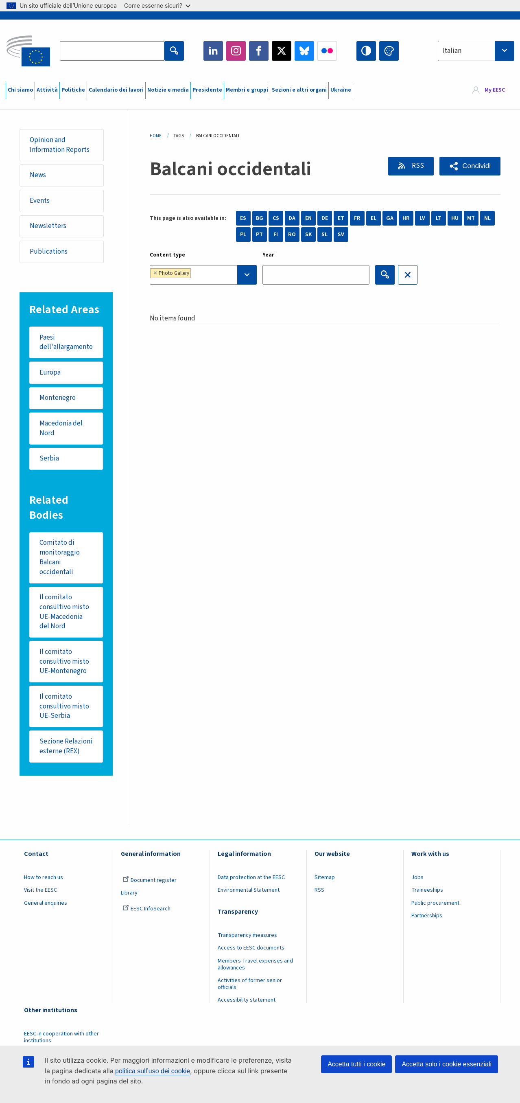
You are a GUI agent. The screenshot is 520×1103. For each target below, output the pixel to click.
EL (373, 218)
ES (243, 218)
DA (291, 218)
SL (324, 234)
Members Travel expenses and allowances (255, 964)
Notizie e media (168, 90)
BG (259, 218)
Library (129, 893)
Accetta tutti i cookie (356, 1064)
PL (243, 234)
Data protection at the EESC (251, 877)
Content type (167, 255)
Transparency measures (247, 935)
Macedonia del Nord (61, 428)
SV (341, 234)
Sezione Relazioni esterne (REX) (65, 746)
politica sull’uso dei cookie (152, 1071)
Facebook (259, 51)
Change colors (389, 51)
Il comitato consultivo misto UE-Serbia (64, 706)
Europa (50, 372)
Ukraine (340, 90)
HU (455, 218)
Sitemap (325, 877)
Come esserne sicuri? (157, 5)
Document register (149, 880)
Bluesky (304, 51)
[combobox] (476, 51)
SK (308, 234)
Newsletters (48, 226)
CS (276, 218)
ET (341, 218)
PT (259, 234)
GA (389, 218)
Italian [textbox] (451, 51)
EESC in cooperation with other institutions (61, 1037)
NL (487, 218)
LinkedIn (213, 51)
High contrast (366, 51)
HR (406, 218)
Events (40, 201)
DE (324, 218)
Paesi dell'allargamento (66, 342)
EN (308, 218)
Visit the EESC (40, 890)
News (38, 175)
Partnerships (426, 916)
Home (156, 136)
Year (268, 255)
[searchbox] (217, 274)
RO (292, 234)
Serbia (49, 458)
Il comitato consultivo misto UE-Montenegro (64, 661)
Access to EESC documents (251, 948)
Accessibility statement (246, 1000)
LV (422, 218)
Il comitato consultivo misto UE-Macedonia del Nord (64, 611)
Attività (47, 90)
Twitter (281, 51)
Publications (49, 252)
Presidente (207, 90)
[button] (469, 166)
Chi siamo (20, 90)
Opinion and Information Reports (60, 145)
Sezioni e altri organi (299, 90)
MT (471, 218)
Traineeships (427, 890)
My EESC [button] (495, 90)
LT (438, 218)
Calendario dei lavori (116, 90)
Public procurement (435, 903)
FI (275, 234)
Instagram (236, 51)
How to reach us (43, 877)
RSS (417, 166)
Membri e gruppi (247, 90)
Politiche (73, 90)
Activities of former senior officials (250, 983)
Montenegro (57, 398)
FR (357, 218)
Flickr (327, 51)
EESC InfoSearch (146, 909)
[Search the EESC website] (112, 51)
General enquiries (45, 903)
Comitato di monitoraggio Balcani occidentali (59, 557)
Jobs (417, 877)
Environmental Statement (249, 890)
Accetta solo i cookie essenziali (447, 1064)
